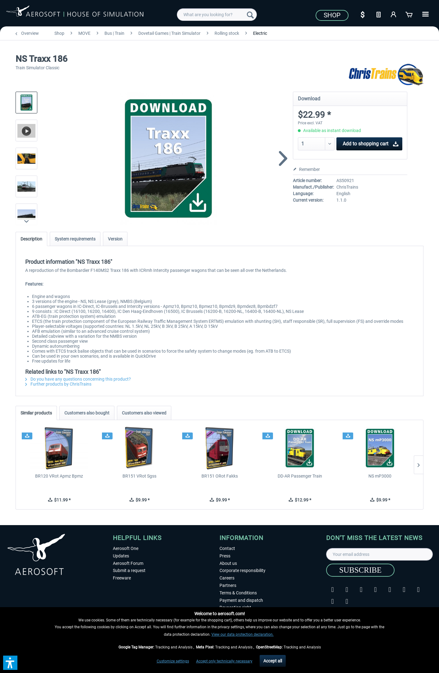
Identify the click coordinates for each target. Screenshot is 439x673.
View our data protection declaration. (242, 634)
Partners (228, 585)
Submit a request (129, 570)
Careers (227, 577)
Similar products (36, 412)
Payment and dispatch (241, 600)
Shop (332, 15)
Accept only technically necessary (224, 661)
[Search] (250, 14)
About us (228, 563)
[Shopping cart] (409, 14)
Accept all (272, 660)
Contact (227, 548)
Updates (121, 555)
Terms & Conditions (238, 592)
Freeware (122, 577)
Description (31, 238)
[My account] (394, 14)
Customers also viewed (144, 412)
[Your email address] (379, 554)
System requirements (75, 238)
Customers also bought (86, 412)
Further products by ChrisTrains (58, 384)
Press (225, 555)
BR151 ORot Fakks (219, 476)
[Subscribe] (360, 570)
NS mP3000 (379, 476)
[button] (10, 663)
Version (115, 238)
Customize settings (173, 661)
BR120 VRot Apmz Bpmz (59, 476)
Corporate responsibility (243, 570)
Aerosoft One (125, 548)
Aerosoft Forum (128, 563)
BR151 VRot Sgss (139, 476)
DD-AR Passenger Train (300, 476)
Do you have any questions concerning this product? (78, 379)
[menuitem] (217, 14)
